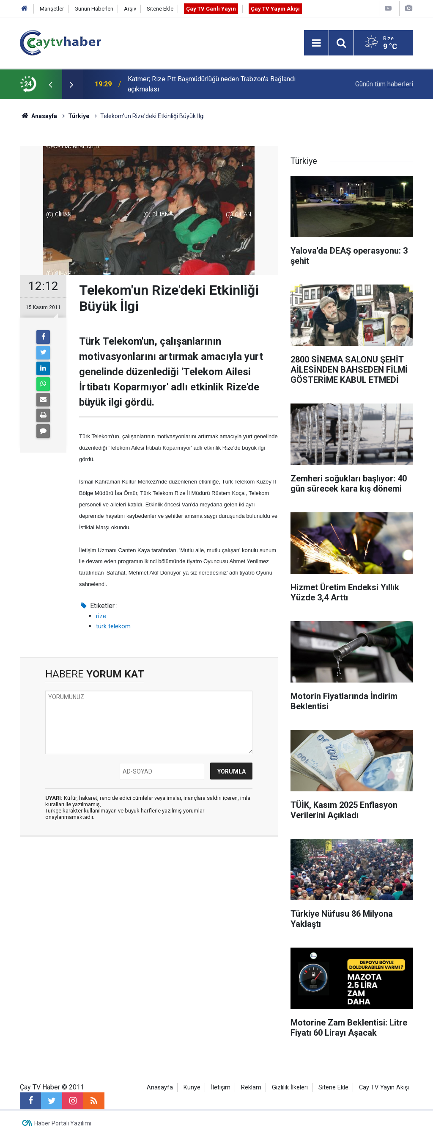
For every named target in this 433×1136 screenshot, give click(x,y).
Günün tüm (384, 84)
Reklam (251, 1087)
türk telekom (113, 626)
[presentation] (50, 84)
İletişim (220, 1087)
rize (101, 616)
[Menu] (316, 43)
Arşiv (130, 9)
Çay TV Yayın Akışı (275, 9)
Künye (192, 1087)
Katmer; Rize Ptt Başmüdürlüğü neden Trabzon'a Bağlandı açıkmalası (212, 84)
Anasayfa (160, 1087)
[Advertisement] (149, 923)
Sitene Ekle (160, 9)
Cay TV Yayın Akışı (384, 1087)
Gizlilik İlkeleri (290, 1087)
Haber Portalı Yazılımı (62, 1123)
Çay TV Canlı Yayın (211, 9)
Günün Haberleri (93, 9)
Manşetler (52, 9)
